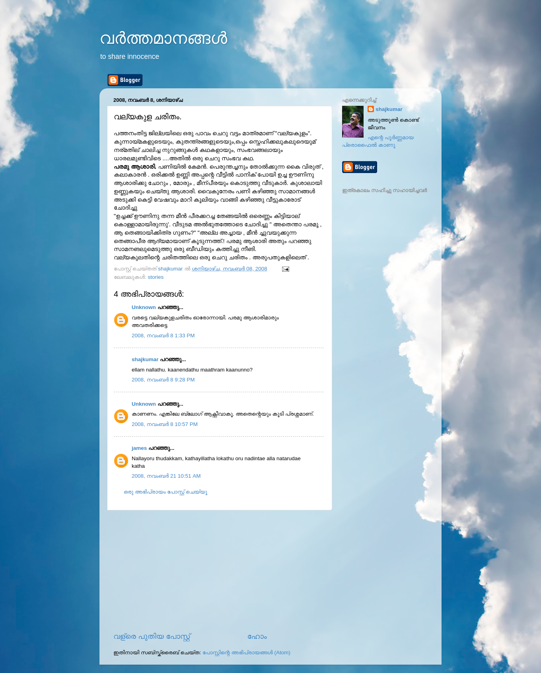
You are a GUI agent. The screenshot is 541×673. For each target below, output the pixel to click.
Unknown (144, 307)
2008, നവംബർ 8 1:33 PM (163, 335)
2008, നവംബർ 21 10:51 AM (166, 476)
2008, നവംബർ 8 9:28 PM (163, 380)
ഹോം (257, 636)
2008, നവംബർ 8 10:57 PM (165, 424)
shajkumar (145, 359)
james (139, 448)
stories (156, 277)
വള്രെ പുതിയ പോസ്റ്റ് (151, 636)
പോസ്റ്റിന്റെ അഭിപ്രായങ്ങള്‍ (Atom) (246, 652)
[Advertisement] (218, 570)
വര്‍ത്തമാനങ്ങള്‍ (163, 38)
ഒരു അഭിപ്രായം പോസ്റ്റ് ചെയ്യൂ (165, 492)
